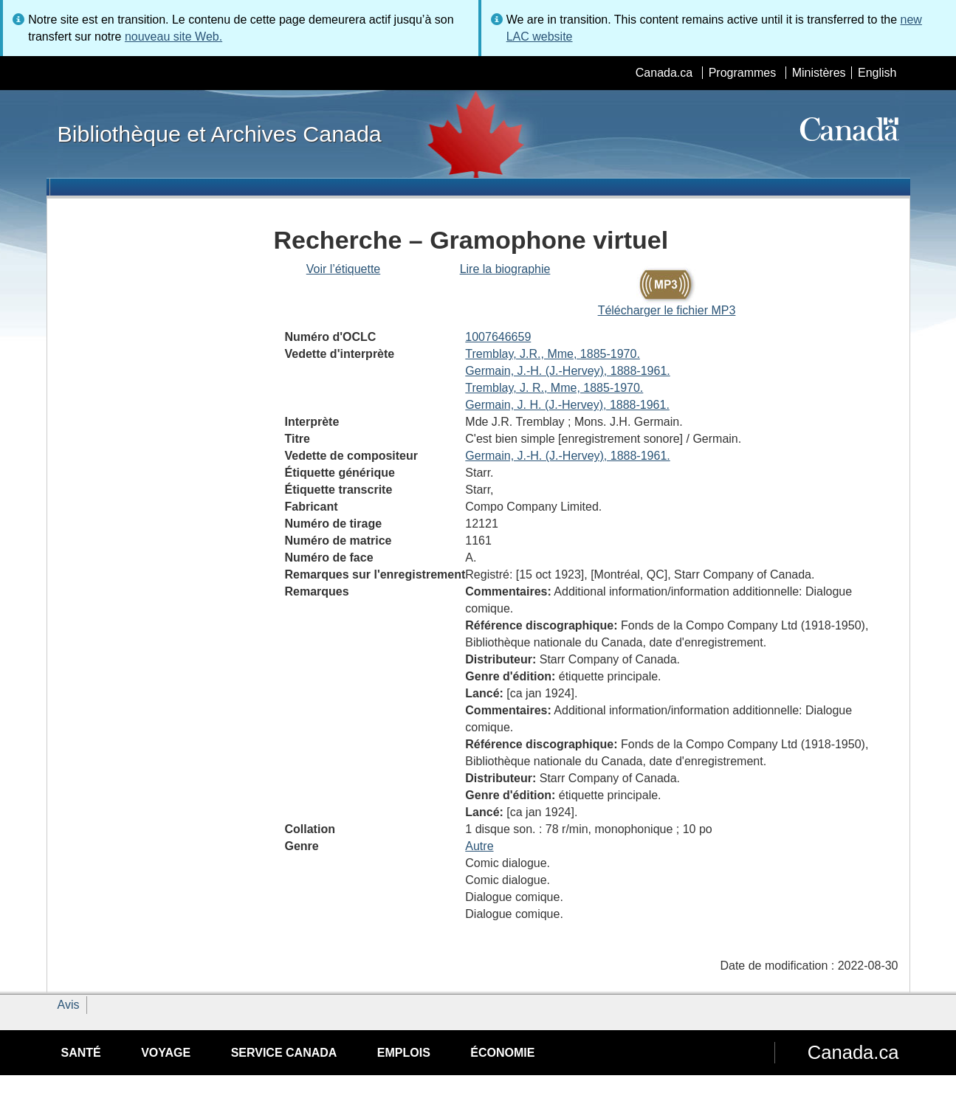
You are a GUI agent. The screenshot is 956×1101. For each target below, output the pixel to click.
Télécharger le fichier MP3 (667, 310)
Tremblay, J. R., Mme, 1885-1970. (554, 388)
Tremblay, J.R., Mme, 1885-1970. (552, 354)
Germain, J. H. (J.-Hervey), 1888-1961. (567, 404)
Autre (479, 846)
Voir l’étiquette (343, 269)
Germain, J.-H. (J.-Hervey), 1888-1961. (567, 371)
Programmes (743, 72)
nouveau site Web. (173, 36)
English (877, 72)
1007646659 (498, 337)
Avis (69, 1004)
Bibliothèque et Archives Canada (220, 133)
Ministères (819, 72)
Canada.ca (664, 72)
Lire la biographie (505, 269)
